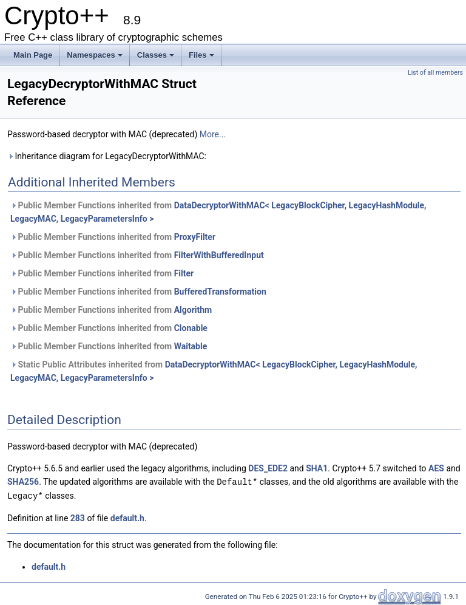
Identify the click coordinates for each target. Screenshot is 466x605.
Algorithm (193, 310)
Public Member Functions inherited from (218, 212)
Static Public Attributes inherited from (213, 371)
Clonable (191, 328)
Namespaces (95, 55)
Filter (184, 273)
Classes (155, 55)
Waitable (191, 346)
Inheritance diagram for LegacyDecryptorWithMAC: (106, 156)
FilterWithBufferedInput (219, 255)
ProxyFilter (194, 237)
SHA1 (317, 468)
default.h (127, 517)
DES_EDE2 (268, 468)
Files (201, 55)
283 (77, 517)
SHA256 (23, 482)
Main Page (32, 55)
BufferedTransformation (220, 291)
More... (213, 134)
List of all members (435, 73)
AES (436, 468)
